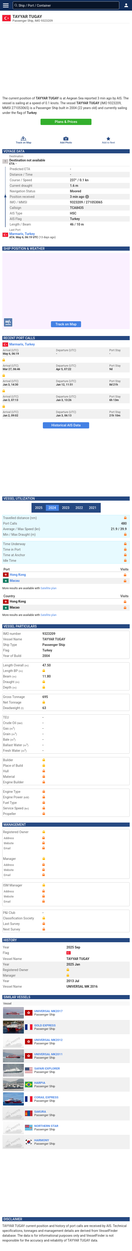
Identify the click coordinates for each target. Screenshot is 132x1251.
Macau (11, 581)
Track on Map (65, 324)
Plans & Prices (66, 122)
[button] (126, 5)
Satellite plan (49, 588)
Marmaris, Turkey (22, 234)
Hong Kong (14, 575)
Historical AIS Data (66, 425)
